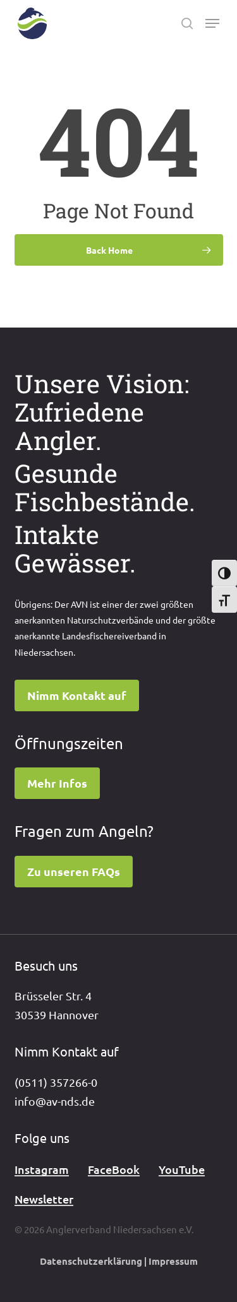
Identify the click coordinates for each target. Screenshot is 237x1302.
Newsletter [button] (44, 1199)
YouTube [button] (182, 1169)
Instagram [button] (42, 1169)
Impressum (173, 1261)
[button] (212, 23)
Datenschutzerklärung (91, 1261)
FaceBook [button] (114, 1169)
